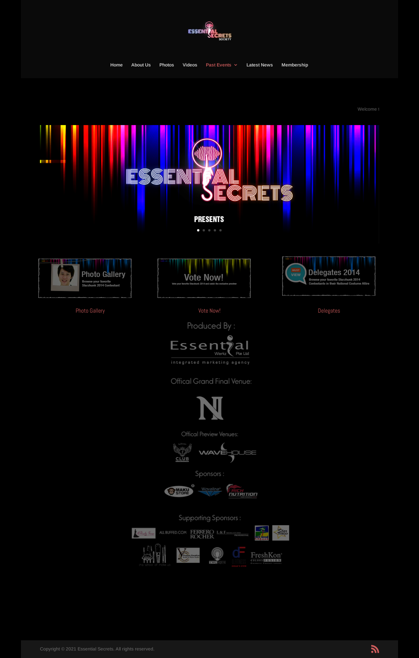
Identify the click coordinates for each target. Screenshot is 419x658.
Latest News (259, 65)
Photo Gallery (90, 310)
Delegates (329, 310)
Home (116, 65)
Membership (295, 65)
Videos (190, 65)
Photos (166, 65)
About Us (141, 65)
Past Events (218, 65)
